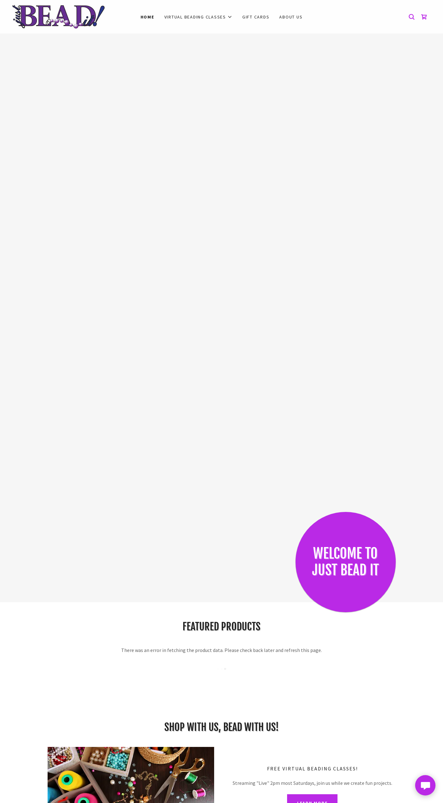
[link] (59, 16)
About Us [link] (290, 17)
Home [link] (147, 17)
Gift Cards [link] (256, 17)
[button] (198, 17)
